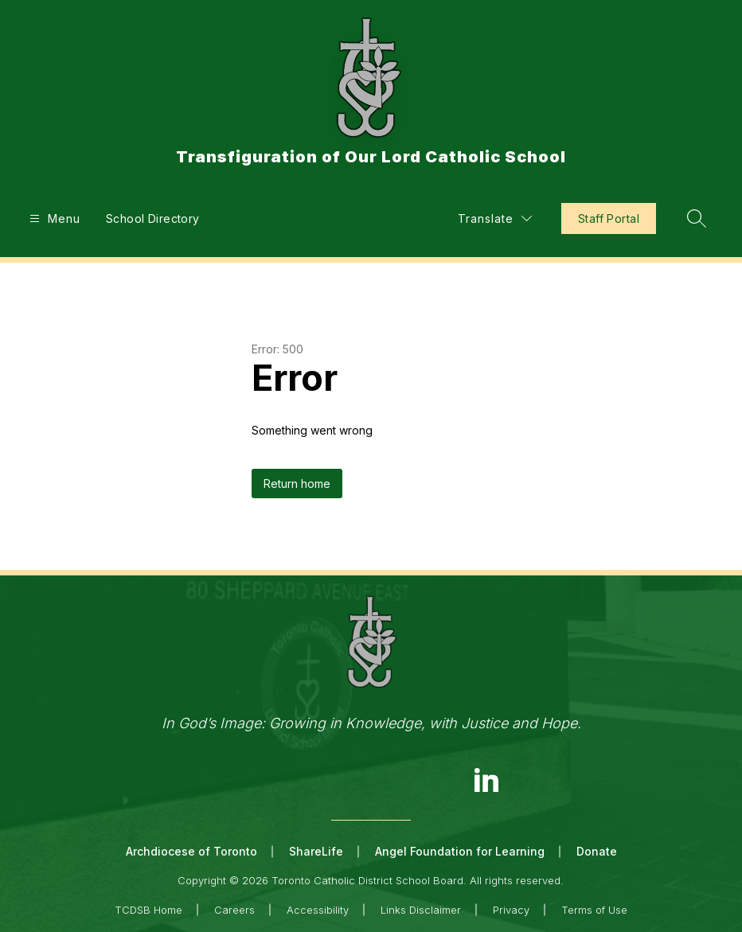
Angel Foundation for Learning (460, 851)
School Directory (153, 218)
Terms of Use (594, 909)
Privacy (511, 909)
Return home (297, 483)
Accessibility (318, 909)
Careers (234, 909)
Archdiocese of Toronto (191, 851)
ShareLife (316, 851)
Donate (596, 851)
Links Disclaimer (421, 909)
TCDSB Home (148, 909)
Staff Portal (608, 218)
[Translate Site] (495, 218)
